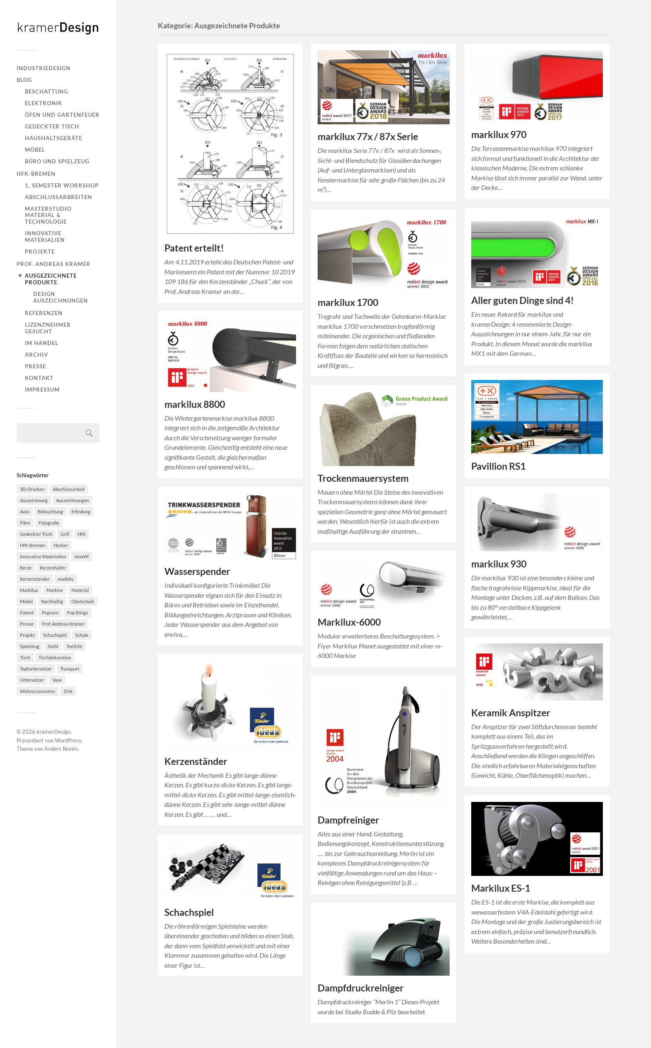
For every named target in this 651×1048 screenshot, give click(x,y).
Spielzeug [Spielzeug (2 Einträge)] (29, 646)
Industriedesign (44, 68)
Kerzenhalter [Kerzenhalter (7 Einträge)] (53, 567)
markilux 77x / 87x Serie (368, 136)
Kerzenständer (195, 761)
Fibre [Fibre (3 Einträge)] (25, 522)
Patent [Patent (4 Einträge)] (27, 612)
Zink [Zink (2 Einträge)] (68, 691)
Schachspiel (189, 912)
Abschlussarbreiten (58, 197)
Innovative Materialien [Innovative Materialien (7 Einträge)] (43, 556)
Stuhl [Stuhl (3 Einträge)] (53, 646)
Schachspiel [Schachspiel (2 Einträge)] (55, 635)
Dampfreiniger (348, 820)
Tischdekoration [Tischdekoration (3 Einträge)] (55, 657)
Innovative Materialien (45, 236)
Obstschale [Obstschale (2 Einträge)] (82, 601)
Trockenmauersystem (363, 478)
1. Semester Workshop (62, 185)
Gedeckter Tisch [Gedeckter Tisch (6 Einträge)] (36, 534)
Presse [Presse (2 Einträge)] (27, 623)
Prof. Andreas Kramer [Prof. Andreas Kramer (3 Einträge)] (63, 623)
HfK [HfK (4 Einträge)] (82, 534)
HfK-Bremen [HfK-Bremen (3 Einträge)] (32, 545)
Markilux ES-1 (500, 888)
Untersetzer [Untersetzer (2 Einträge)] (32, 680)
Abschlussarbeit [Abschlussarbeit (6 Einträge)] (69, 489)
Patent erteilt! (194, 248)
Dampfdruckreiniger (361, 988)
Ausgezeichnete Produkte (51, 279)
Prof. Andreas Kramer (54, 264)
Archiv (36, 354)
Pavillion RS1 (498, 466)
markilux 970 (498, 134)
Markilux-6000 (349, 622)
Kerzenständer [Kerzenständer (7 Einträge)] (34, 579)
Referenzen (44, 313)
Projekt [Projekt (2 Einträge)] (27, 635)
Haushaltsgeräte (53, 138)
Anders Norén (61, 748)
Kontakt (39, 378)
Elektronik (43, 103)
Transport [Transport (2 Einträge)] (69, 668)
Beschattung (46, 91)
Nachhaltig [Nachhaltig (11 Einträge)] (52, 601)
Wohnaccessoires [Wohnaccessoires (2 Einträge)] (37, 691)
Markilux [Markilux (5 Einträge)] (29, 590)
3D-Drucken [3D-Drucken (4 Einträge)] (32, 489)
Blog (24, 79)
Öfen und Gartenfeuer (62, 114)
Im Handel (42, 343)
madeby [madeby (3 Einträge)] (66, 579)
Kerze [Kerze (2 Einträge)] (26, 567)
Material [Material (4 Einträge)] (80, 590)
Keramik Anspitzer (510, 712)
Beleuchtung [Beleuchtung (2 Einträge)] (50, 511)
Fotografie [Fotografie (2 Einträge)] (49, 522)
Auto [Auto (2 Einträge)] (24, 511)
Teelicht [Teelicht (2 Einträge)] (74, 646)
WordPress (68, 740)
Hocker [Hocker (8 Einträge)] (61, 545)
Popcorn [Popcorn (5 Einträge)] (50, 612)
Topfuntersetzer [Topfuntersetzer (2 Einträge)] (36, 668)
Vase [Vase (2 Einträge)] (57, 680)
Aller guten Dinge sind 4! (522, 300)
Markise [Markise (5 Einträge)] (54, 590)
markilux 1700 (348, 302)
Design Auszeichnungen (60, 297)
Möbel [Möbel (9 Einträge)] (26, 601)
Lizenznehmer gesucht (48, 328)
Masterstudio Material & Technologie (48, 215)
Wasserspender (197, 571)
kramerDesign (54, 731)
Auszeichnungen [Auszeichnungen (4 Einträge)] (72, 500)
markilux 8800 (194, 404)
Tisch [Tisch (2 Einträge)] (25, 657)
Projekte (40, 251)
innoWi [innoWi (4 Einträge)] (81, 556)
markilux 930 (498, 564)
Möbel (35, 149)
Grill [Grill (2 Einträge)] (65, 534)
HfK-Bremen (36, 173)
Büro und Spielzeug (57, 161)
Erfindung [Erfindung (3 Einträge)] (81, 511)
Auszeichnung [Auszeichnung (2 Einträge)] (34, 500)
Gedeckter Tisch (52, 126)
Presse (35, 366)
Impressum (42, 389)
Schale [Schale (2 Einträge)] (81, 635)
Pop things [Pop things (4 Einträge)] (77, 612)
